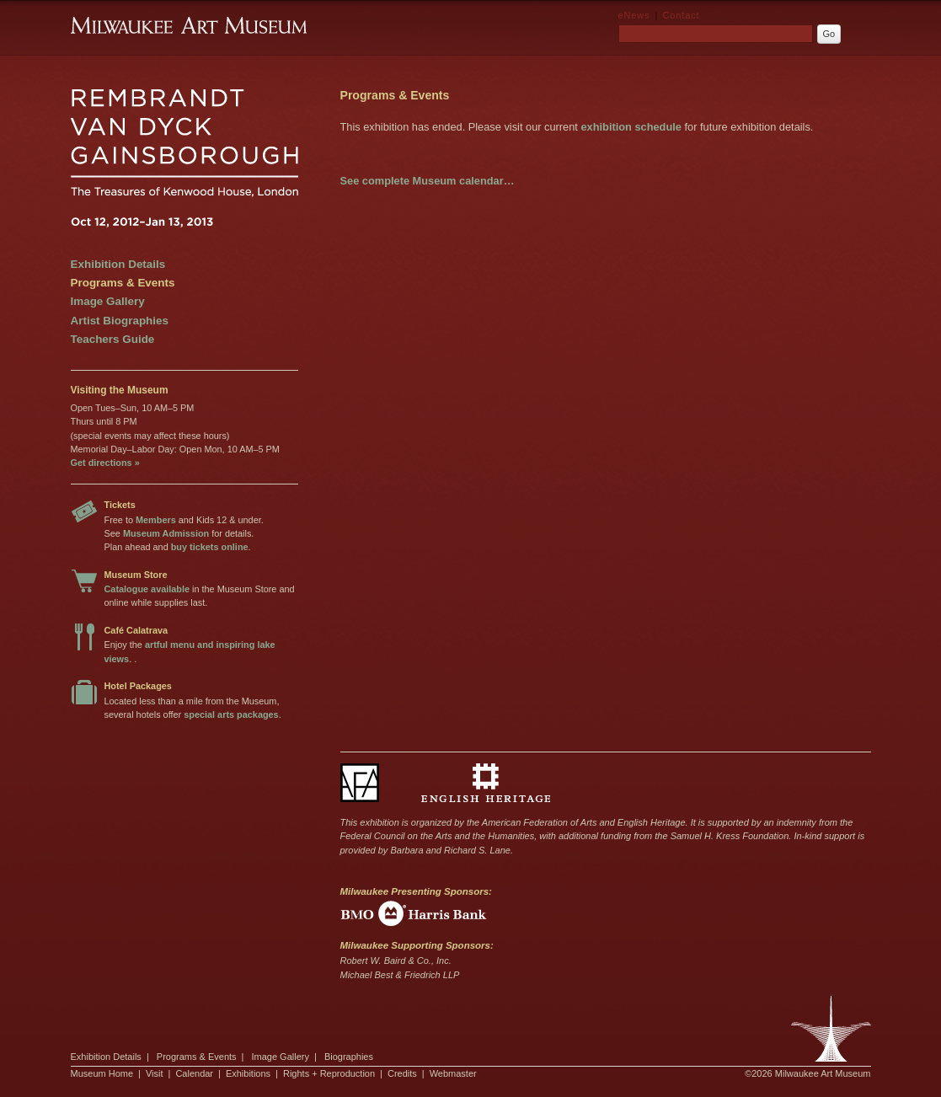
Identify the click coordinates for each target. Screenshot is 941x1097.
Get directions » (105, 463)
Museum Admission (166, 533)
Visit (154, 1073)
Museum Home (102, 1073)
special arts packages (231, 714)
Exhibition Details (118, 264)
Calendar (194, 1073)
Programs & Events (123, 282)
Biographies (348, 1057)
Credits (402, 1073)
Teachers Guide (113, 339)
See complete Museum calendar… (427, 180)
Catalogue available (147, 589)
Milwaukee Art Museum (831, 1029)
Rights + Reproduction (329, 1073)
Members (156, 520)
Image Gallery (108, 301)
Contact (680, 15)
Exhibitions (248, 1073)
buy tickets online (210, 547)
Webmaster (453, 1073)
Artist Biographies (119, 320)
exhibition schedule (630, 126)
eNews (634, 15)
